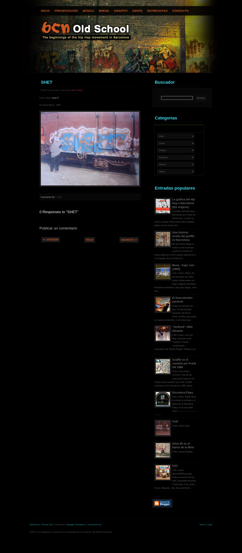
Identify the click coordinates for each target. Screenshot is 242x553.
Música (88, 10)
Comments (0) (47, 197)
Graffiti (120, 10)
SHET (46, 82)
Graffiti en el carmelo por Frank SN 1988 (184, 363)
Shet (73, 90)
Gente (137, 10)
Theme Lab (46, 524)
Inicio (45, 10)
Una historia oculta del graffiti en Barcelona (183, 236)
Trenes (80, 90)
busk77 (55, 98)
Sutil (175, 421)
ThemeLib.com (94, 524)
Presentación (66, 10)
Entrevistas (157, 10)
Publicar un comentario (58, 228)
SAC (175, 465)
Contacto (180, 10)
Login (209, 524)
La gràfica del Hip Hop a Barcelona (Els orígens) (183, 203)
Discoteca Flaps (182, 392)
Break (104, 10)
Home (202, 524)
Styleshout (35, 524)
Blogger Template (75, 524)
